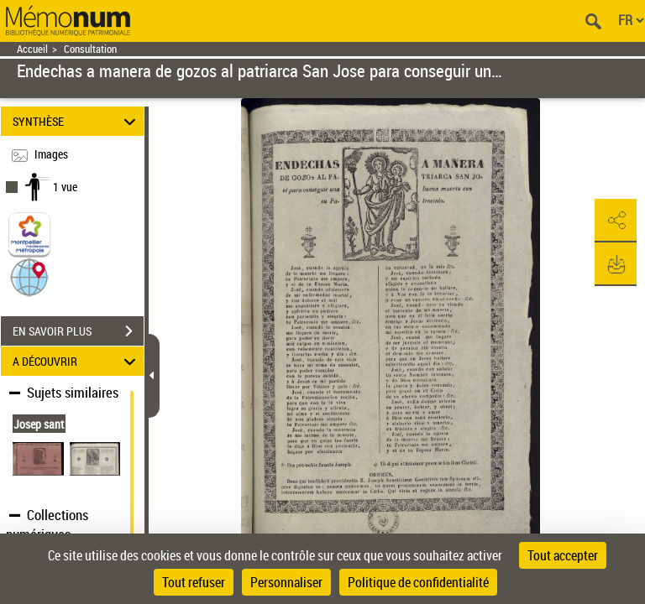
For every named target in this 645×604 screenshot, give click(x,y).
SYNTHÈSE (77, 121)
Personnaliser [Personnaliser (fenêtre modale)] (286, 582)
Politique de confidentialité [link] (418, 582)
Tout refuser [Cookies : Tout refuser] (193, 582)
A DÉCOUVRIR (77, 361)
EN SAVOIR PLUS (78, 331)
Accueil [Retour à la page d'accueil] (32, 49)
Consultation (90, 49)
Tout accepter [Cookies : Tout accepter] (562, 555)
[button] (29, 276)
